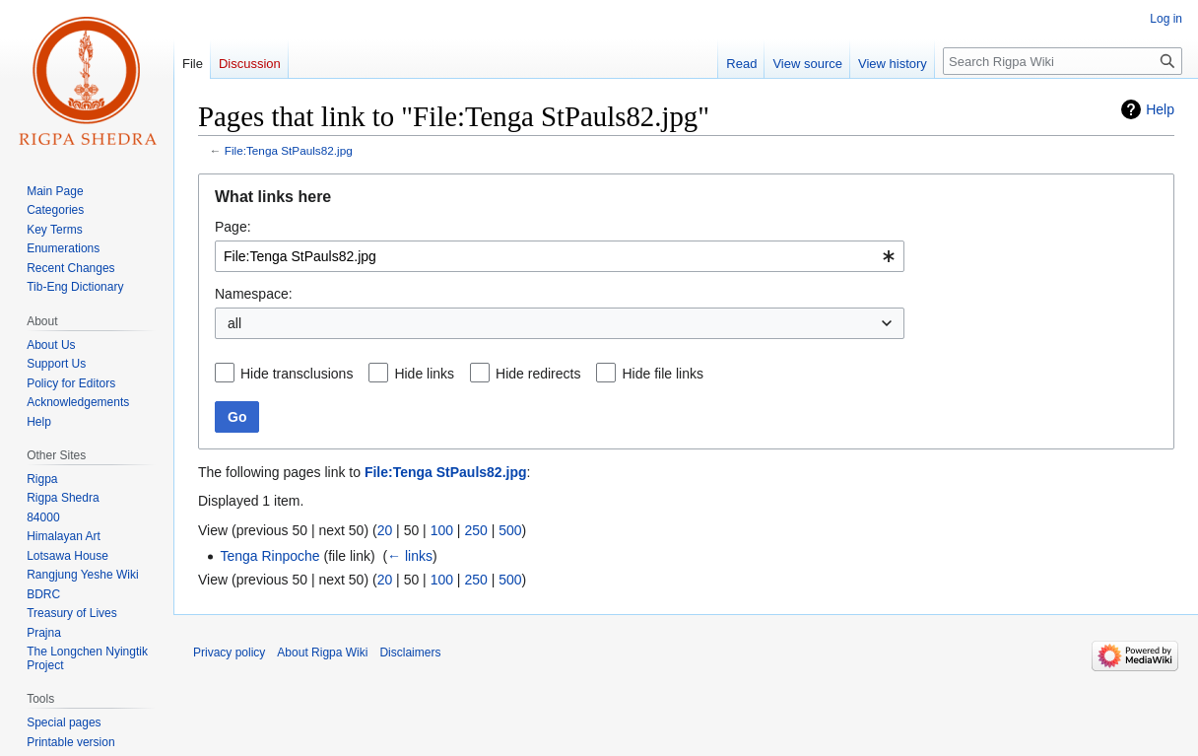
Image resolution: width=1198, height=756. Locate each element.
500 (510, 530)
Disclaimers (409, 652)
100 (442, 530)
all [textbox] (234, 323)
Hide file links (662, 373)
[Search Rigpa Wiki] (1062, 61)
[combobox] (559, 256)
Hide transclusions (296, 373)
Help (1160, 109)
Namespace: (254, 294)
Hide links (424, 373)
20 (385, 530)
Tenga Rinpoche (269, 556)
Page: (233, 227)
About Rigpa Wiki (322, 652)
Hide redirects (538, 373)
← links (410, 556)
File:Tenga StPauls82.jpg (289, 150)
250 (475, 530)
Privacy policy (229, 652)
